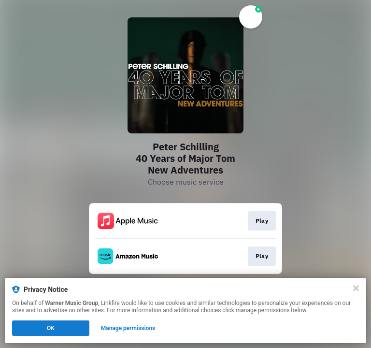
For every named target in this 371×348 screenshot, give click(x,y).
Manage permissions (128, 328)
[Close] (356, 288)
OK (51, 328)
